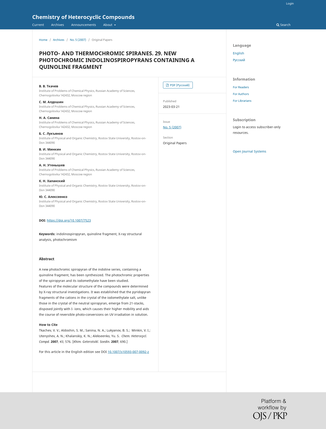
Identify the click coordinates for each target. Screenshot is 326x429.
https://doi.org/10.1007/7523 (69, 220)
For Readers (241, 87)
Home (43, 40)
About (108, 25)
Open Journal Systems (249, 151)
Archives (57, 25)
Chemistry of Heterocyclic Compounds (83, 17)
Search (283, 25)
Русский (239, 60)
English (238, 53)
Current (38, 25)
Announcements (83, 25)
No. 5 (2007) (78, 40)
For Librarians (242, 101)
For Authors (241, 94)
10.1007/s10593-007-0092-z (128, 352)
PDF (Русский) (179, 85)
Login (290, 3)
